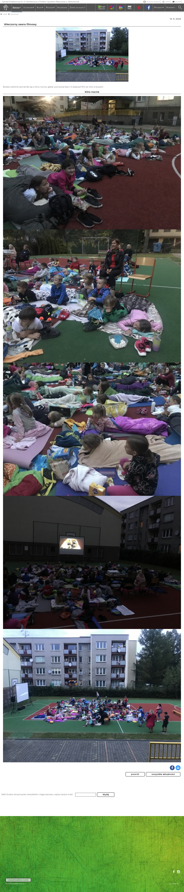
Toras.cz (175, 883)
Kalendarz (62, 7)
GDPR (165, 2)
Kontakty (170, 7)
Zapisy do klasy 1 (77, 7)
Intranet (176, 2)
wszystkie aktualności (163, 774)
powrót (135, 774)
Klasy (40, 7)
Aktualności (14, 14)
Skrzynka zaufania (151, 2)
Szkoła (17, 7)
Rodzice (50, 7)
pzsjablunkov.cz (18, 883)
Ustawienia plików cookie (18, 880)
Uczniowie (28, 7)
